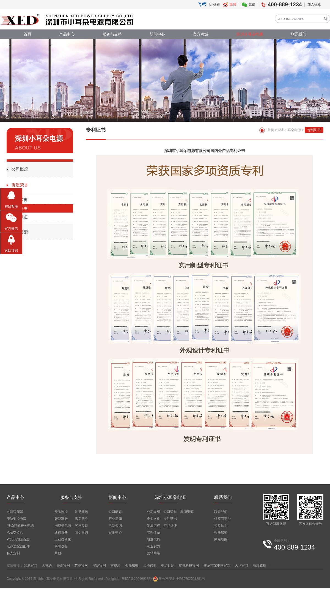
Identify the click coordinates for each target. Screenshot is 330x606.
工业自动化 (62, 539)
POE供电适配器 (18, 539)
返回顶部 (11, 250)
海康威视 (259, 565)
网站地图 (220, 539)
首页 (27, 34)
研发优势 (153, 539)
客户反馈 (81, 526)
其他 (57, 553)
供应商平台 (222, 519)
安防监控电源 (16, 519)
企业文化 (153, 519)
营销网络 (153, 553)
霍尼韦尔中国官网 (217, 565)
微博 (233, 4)
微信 (252, 4)
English (214, 4)
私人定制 (13, 553)
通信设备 (61, 532)
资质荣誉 (20, 185)
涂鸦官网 (30, 565)
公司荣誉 (20, 199)
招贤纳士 (220, 526)
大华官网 (241, 565)
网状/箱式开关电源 (20, 526)
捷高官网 (63, 565)
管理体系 (153, 532)
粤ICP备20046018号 (137, 579)
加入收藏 (314, 4)
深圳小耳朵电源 (249, 34)
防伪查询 (81, 532)
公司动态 (115, 512)
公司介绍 (153, 512)
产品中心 (67, 34)
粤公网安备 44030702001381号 (179, 578)
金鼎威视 (131, 565)
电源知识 (115, 526)
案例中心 (115, 532)
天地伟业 (149, 565)
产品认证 (20, 217)
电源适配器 (15, 512)
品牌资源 (20, 232)
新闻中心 (157, 34)
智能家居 (61, 519)
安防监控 (61, 512)
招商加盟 (220, 532)
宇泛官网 (99, 565)
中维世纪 (167, 565)
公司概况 (20, 169)
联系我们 (298, 34)
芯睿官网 (81, 565)
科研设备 (61, 546)
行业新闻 (115, 519)
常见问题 (81, 512)
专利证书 (20, 208)
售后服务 (81, 519)
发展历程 (153, 526)
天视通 (47, 565)
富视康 (115, 565)
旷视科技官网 (189, 565)
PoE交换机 (15, 532)
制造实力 (153, 546)
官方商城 (200, 34)
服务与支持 (112, 34)
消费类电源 (62, 526)
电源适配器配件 (18, 546)
